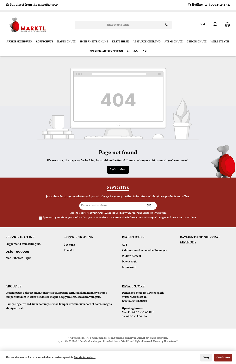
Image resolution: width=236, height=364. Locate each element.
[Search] (167, 25)
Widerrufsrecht (131, 256)
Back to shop (118, 170)
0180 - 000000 (17, 251)
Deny (205, 357)
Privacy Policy (130, 213)
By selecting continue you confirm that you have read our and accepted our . (120, 217)
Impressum (129, 267)
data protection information (125, 217)
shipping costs (102, 338)
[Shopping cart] (226, 25)
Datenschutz (129, 262)
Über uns (69, 245)
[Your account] (215, 25)
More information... (85, 357)
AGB (124, 245)
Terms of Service (151, 213)
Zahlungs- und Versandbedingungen (144, 250)
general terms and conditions (179, 217)
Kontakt (69, 250)
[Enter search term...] (119, 25)
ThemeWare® (171, 341)
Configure (223, 357)
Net (203, 24)
